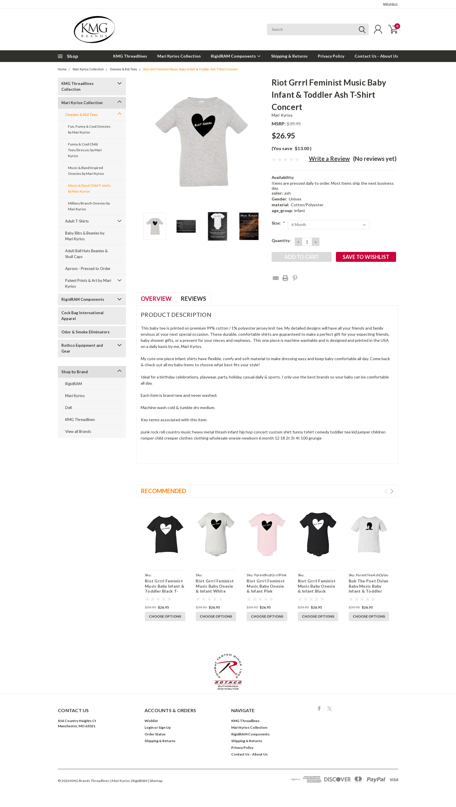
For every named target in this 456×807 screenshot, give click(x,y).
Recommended (163, 490)
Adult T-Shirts (77, 221)
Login (149, 727)
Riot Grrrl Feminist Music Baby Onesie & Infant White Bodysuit (215, 588)
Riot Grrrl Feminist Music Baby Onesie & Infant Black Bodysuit (317, 588)
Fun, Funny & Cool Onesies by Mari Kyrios (89, 129)
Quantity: (281, 240)
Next (392, 491)
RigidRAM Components (236, 56)
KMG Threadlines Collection (77, 86)
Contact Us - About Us (376, 56)
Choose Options (165, 616)
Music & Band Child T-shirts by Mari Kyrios (89, 188)
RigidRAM (73, 383)
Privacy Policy (331, 56)
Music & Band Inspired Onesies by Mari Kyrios (86, 171)
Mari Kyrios (75, 395)
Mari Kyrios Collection (179, 56)
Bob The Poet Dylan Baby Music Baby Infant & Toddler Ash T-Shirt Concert (369, 588)
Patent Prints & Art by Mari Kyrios (88, 283)
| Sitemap (155, 780)
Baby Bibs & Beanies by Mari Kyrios (85, 236)
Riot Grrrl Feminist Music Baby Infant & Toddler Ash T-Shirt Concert (190, 69)
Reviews (193, 298)
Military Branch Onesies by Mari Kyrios (89, 206)
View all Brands (78, 431)
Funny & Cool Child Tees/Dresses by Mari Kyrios (85, 150)
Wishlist (390, 4)
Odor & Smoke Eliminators (85, 332)
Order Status (155, 734)
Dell (68, 407)
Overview (156, 298)
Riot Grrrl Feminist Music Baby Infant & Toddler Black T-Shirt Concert (164, 588)
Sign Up (164, 727)
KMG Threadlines (130, 56)
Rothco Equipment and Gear (82, 348)
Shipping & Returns (289, 56)
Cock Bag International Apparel (82, 315)
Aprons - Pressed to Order (88, 268)
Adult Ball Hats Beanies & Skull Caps (86, 253)
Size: (278, 223)
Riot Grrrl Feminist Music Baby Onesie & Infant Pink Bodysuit (266, 588)
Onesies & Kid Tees (123, 69)
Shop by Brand (74, 371)
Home (62, 69)
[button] (228, 672)
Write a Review (329, 158)
